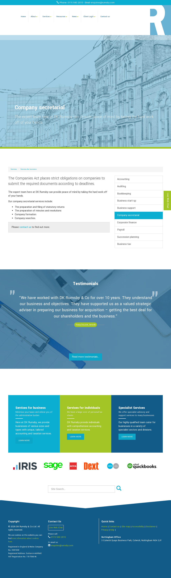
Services (46, 16)
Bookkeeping (124, 193)
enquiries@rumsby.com (103, 2)
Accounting (123, 179)
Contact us (105, 16)
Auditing (121, 186)
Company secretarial (128, 215)
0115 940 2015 (75, 2)
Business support (126, 208)
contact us (25, 227)
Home (23, 16)
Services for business (29, 169)
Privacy (104, 529)
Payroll (120, 229)
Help (112, 529)
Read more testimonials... (85, 357)
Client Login (89, 16)
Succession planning (128, 237)
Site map (126, 526)
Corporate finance (127, 222)
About (34, 16)
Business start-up (126, 200)
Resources (61, 16)
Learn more (24, 440)
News (75, 16)
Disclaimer (151, 526)
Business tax (124, 244)
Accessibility (138, 526)
